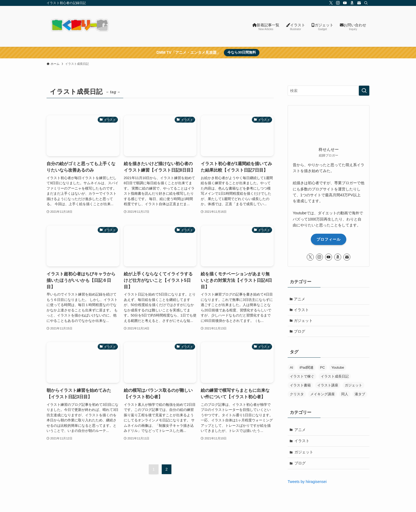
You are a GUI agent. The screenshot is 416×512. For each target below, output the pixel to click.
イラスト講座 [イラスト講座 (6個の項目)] (327, 387)
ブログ (300, 332)
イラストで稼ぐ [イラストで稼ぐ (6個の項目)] (302, 378)
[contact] (358, 3)
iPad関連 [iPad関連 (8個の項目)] (306, 369)
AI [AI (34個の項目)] (291, 369)
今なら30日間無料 (241, 52)
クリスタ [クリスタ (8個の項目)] (297, 396)
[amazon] (351, 3)
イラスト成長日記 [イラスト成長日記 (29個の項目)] (335, 378)
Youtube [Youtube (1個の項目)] (337, 369)
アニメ (300, 299)
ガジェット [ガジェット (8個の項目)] (353, 387)
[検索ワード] (328, 91)
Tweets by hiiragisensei (307, 483)
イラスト (301, 310)
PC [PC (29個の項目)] (322, 369)
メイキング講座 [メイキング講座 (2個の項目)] (322, 396)
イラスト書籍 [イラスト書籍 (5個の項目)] (300, 387)
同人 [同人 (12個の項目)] (344, 396)
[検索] (365, 3)
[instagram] (337, 3)
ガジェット (303, 321)
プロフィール (328, 239)
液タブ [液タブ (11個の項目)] (360, 396)
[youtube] (344, 3)
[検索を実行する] (364, 91)
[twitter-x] (330, 3)
